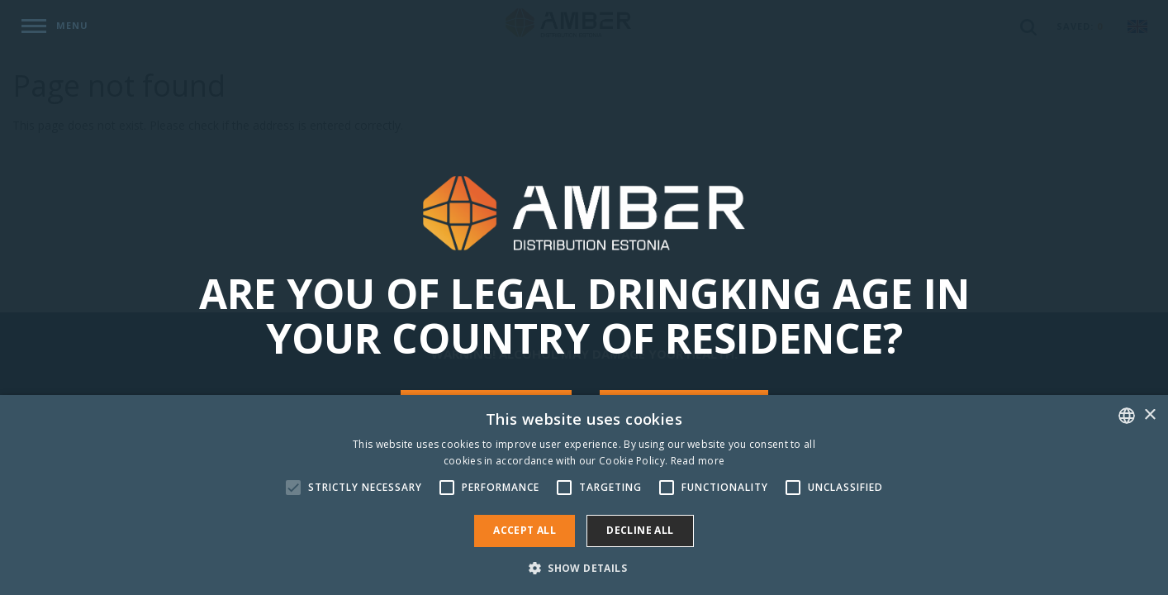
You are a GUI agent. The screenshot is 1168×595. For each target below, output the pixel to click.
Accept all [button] (524, 530)
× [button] (1149, 415)
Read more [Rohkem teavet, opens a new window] (698, 461)
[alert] (584, 495)
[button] (584, 567)
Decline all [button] (639, 530)
